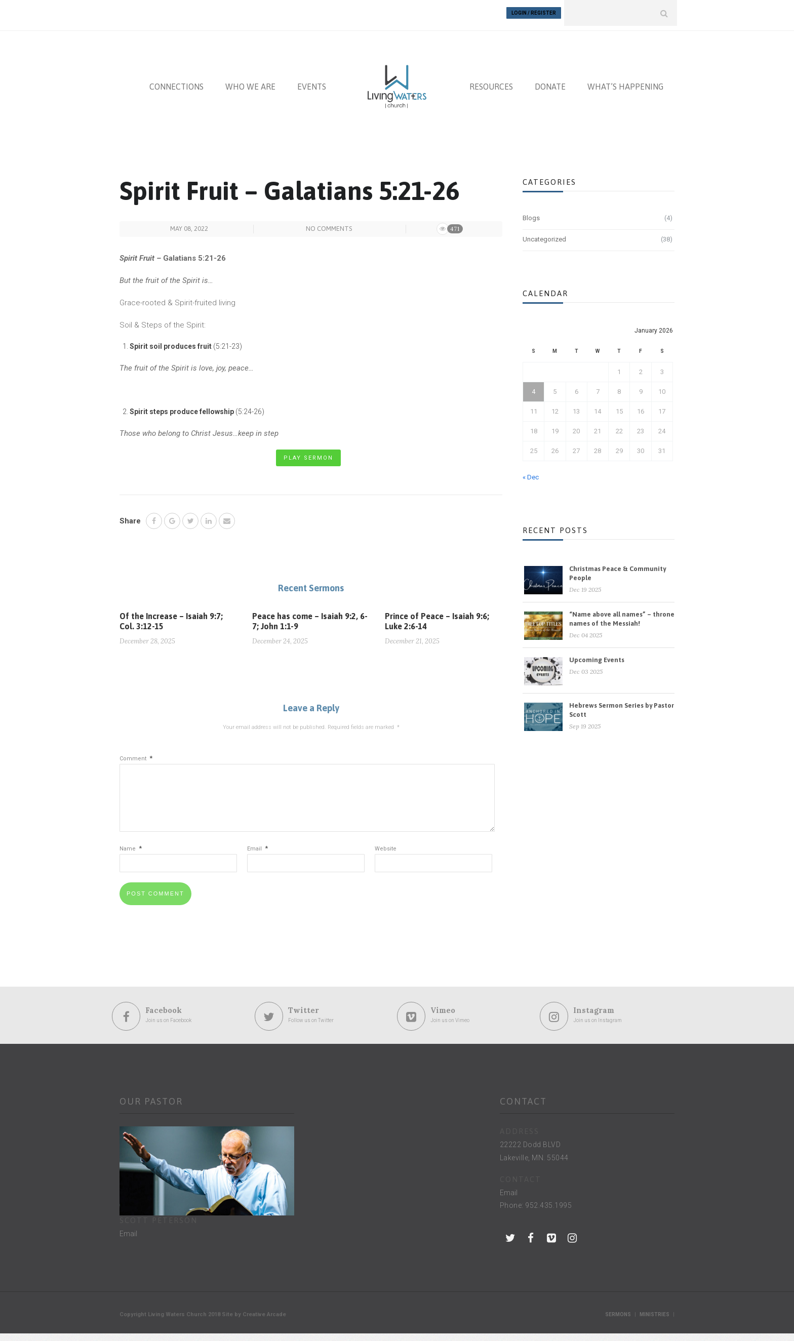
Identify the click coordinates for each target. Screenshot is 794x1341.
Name (131, 857)
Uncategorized (544, 234)
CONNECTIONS (176, 82)
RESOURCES (491, 82)
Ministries (654, 1322)
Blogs (531, 213)
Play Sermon (308, 453)
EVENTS (311, 82)
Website (385, 857)
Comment (136, 754)
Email (257, 857)
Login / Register (533, 13)
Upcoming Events (596, 655)
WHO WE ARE (250, 82)
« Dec (531, 472)
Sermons (618, 1322)
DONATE (550, 82)
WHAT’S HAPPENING (625, 82)
